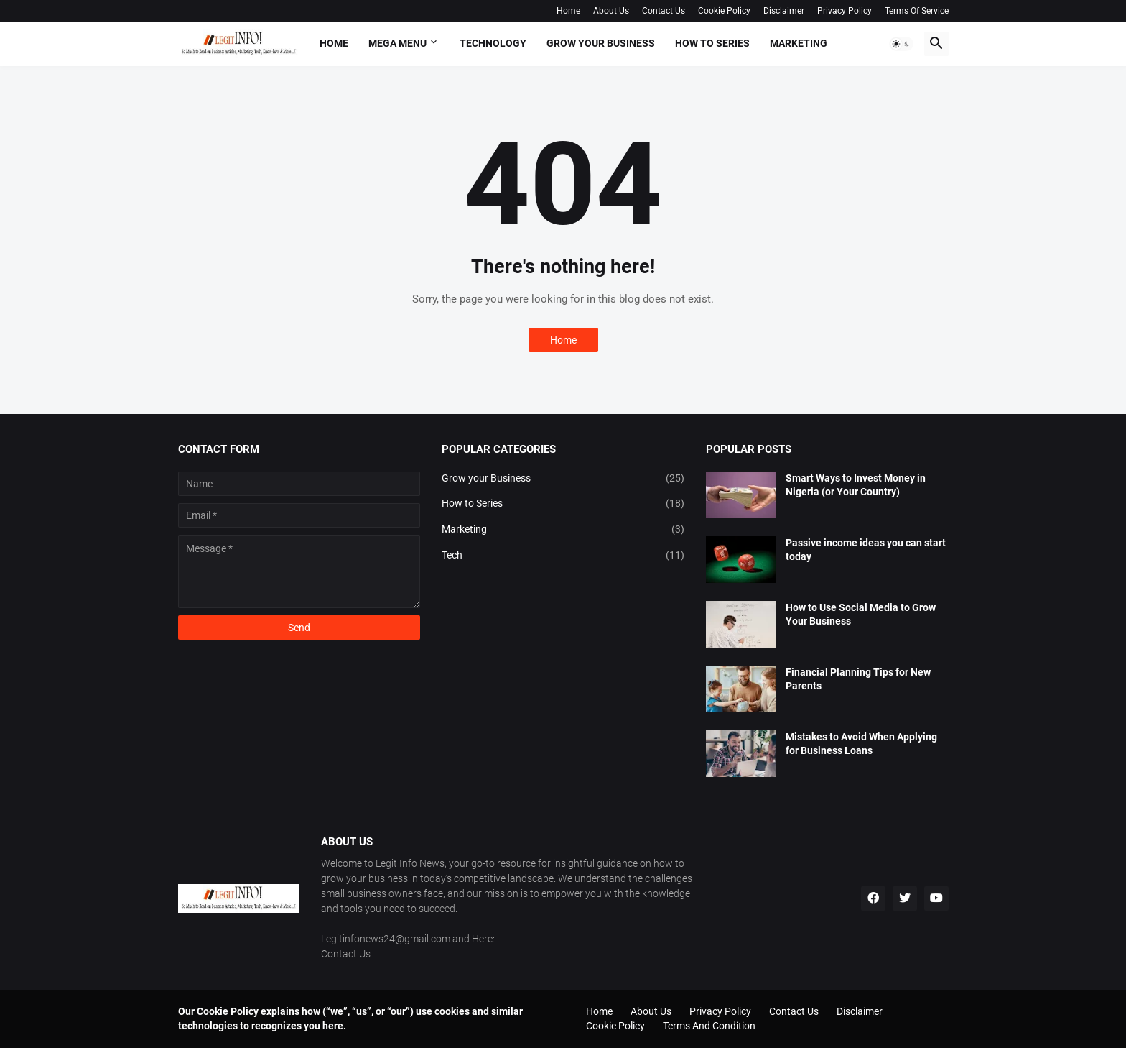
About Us (611, 11)
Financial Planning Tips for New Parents (858, 678)
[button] (901, 44)
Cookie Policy (724, 11)
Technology (493, 43)
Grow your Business (600, 43)
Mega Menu (397, 43)
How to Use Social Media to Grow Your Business (861, 614)
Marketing (798, 43)
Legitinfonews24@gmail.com (385, 938)
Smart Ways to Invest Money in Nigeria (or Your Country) (856, 484)
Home (568, 11)
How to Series (563, 504)
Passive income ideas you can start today (866, 549)
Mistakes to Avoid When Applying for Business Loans (861, 743)
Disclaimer (783, 11)
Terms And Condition (709, 1025)
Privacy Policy (844, 11)
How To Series (712, 43)
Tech (563, 555)
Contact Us (663, 11)
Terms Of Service (917, 11)
